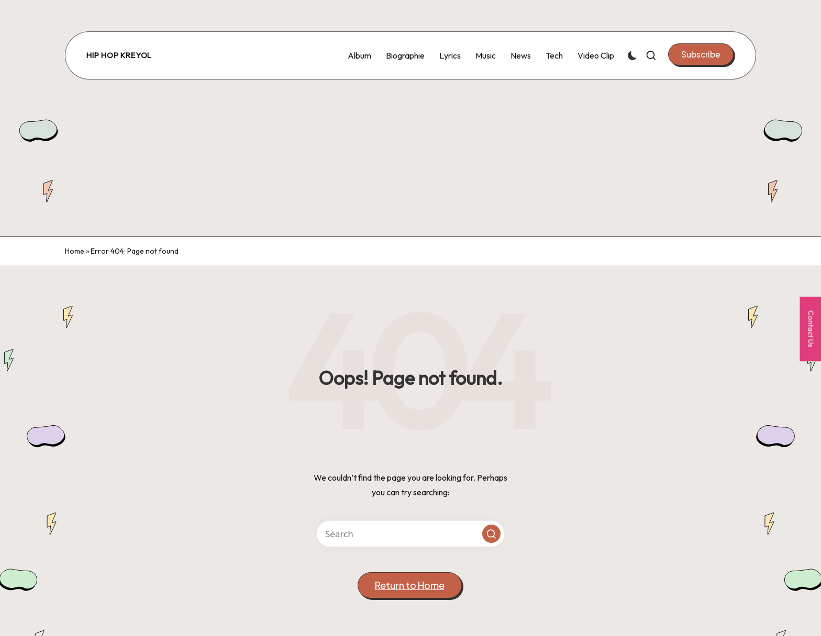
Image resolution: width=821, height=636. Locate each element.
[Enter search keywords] (410, 533)
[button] (701, 54)
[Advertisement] (410, 158)
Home (74, 251)
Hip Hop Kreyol (119, 55)
